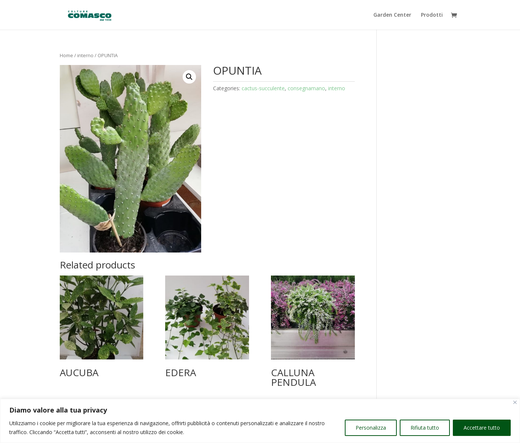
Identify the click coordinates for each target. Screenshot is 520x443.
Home (66, 55)
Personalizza (371, 427)
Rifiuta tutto (425, 427)
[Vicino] (515, 402)
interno (85, 55)
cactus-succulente (263, 88)
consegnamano (306, 88)
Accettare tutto (482, 427)
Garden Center (392, 15)
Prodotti (432, 15)
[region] (260, 421)
